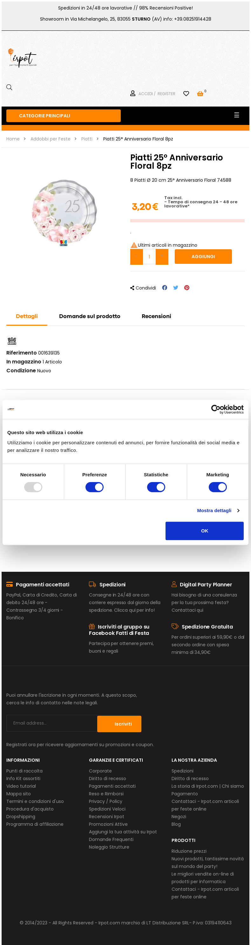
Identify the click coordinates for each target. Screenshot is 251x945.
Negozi (179, 816)
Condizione (21, 371)
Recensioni (156, 316)
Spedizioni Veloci (107, 809)
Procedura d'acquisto (30, 809)
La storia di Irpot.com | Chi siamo (208, 786)
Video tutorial (21, 786)
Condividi (164, 287)
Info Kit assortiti (23, 778)
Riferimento (21, 353)
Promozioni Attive (108, 824)
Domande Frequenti (111, 839)
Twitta (175, 287)
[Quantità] (149, 256)
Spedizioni (182, 771)
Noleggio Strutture (109, 847)
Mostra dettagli (214, 510)
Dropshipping (20, 816)
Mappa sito (18, 794)
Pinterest (186, 287)
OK (204, 530)
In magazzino (23, 362)
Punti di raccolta (24, 771)
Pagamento (185, 794)
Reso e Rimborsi (106, 794)
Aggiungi (203, 256)
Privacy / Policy (105, 801)
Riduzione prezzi (189, 851)
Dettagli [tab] (27, 316)
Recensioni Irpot (106, 816)
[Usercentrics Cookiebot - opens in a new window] (216, 409)
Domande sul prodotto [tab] (89, 316)
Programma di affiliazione (35, 824)
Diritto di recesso (107, 778)
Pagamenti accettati (112, 786)
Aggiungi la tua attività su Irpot (123, 832)
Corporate (100, 771)
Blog (176, 824)
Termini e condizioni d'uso (35, 801)
